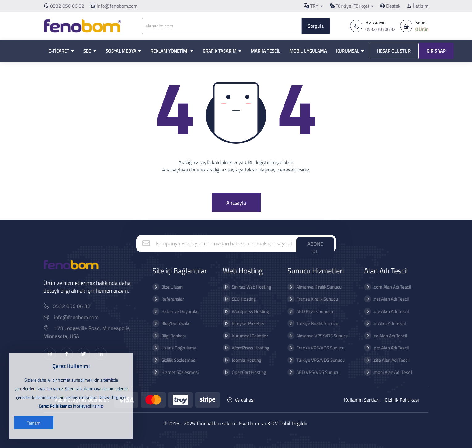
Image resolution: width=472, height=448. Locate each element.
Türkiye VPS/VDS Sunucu (316, 360)
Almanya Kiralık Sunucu (314, 286)
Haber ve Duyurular (176, 311)
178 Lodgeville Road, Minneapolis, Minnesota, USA (91, 332)
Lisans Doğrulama (174, 347)
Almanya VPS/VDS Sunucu (318, 335)
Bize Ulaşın (167, 286)
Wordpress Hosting (246, 311)
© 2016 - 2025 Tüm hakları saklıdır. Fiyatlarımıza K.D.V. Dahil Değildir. (236, 423)
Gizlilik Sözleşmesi (174, 360)
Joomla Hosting (242, 360)
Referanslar (168, 298)
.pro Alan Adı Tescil (386, 347)
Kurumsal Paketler (246, 335)
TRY (311, 6)
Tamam (33, 423)
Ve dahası (241, 400)
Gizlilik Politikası (402, 400)
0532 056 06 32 (67, 6)
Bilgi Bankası (169, 335)
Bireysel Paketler (244, 323)
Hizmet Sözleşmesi (175, 372)
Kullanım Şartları (362, 400)
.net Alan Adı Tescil (386, 298)
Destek (390, 6)
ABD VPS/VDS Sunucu (313, 372)
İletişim (417, 6)
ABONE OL (315, 247)
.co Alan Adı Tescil (385, 335)
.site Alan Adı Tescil (387, 360)
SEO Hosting (240, 298)
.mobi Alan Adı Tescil (388, 372)
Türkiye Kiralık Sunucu (313, 323)
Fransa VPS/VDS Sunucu (316, 347)
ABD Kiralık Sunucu (310, 311)
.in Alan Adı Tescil (385, 323)
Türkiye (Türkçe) (349, 6)
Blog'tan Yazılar (172, 323)
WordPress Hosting (246, 347)
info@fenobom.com (114, 6)
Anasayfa (236, 202)
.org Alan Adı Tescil (386, 311)
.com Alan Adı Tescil (388, 286)
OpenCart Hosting (245, 372)
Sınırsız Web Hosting (247, 286)
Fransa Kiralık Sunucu (313, 298)
